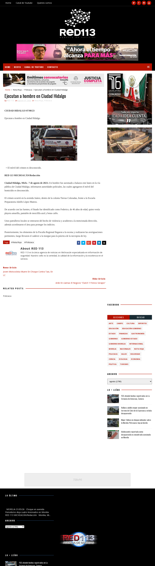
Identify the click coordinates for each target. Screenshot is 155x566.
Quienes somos (44, 2)
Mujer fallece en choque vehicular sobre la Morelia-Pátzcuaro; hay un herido (136, 421)
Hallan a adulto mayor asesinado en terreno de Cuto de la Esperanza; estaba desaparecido (136, 410)
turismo (124, 364)
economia (135, 359)
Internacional (136, 344)
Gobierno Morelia (117, 344)
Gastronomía (137, 333)
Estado (112, 333)
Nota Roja (17, 89)
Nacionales (125, 349)
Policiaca (28, 89)
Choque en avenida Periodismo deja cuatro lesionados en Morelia (24, 504)
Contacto (52, 66)
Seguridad (135, 354)
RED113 (17, 66)
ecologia (123, 359)
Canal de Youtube (24, 2)
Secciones (118, 317)
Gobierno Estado (129, 339)
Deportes (142, 323)
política (112, 364)
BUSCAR (141, 317)
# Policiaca (29, 246)
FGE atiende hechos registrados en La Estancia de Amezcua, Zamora (135, 397)
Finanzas (123, 333)
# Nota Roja (16, 246)
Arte (111, 323)
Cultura (130, 323)
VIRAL (36, 560)
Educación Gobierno (131, 328)
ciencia (112, 359)
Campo (120, 323)
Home (8, 2)
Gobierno (113, 339)
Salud (124, 354)
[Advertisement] (129, 174)
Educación (114, 328)
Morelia (112, 349)
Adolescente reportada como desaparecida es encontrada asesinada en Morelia (136, 434)
